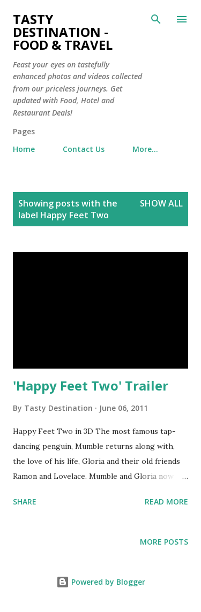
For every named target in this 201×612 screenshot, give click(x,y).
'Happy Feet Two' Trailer (90, 385)
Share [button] (24, 501)
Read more (166, 501)
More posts (164, 542)
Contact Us (84, 149)
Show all (161, 203)
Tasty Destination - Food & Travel (63, 31)
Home (24, 149)
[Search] (156, 19)
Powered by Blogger (100, 582)
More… (145, 149)
